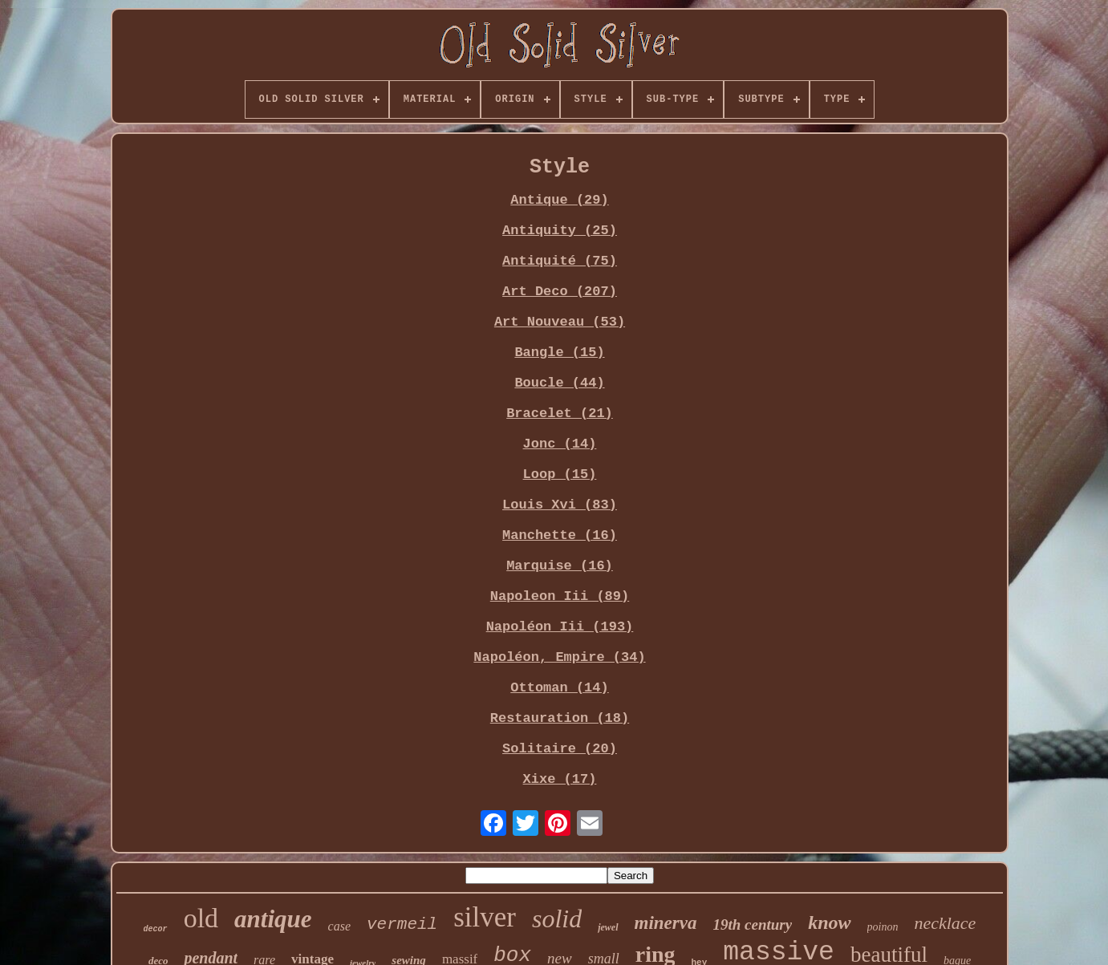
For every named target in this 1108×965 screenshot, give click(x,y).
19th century (752, 924)
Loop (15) (560, 474)
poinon (883, 927)
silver (484, 917)
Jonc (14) (560, 444)
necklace (945, 923)
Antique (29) (559, 200)
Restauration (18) (559, 718)
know (829, 922)
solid (557, 918)
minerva (666, 923)
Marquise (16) (559, 566)
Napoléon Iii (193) (560, 627)
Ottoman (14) (559, 687)
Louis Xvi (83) (559, 505)
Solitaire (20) (559, 748)
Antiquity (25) (559, 230)
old (201, 918)
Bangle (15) (559, 352)
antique (272, 919)
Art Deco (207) (559, 291)
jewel (608, 927)
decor (156, 929)
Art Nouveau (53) (559, 322)
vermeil (402, 924)
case (339, 926)
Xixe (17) (560, 779)
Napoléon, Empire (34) (559, 657)
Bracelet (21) (559, 413)
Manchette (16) (559, 535)
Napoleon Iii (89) (559, 596)
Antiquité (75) (559, 261)
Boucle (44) (559, 383)
